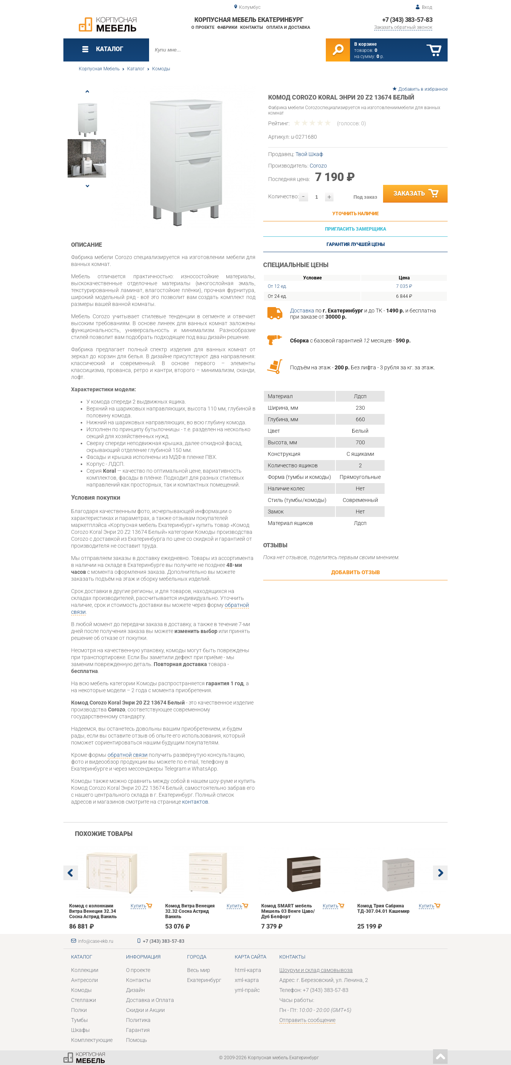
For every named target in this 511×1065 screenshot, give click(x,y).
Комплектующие (92, 1040)
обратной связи (128, 755)
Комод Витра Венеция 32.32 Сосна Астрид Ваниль (190, 911)
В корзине (365, 44)
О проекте (202, 27)
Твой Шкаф (309, 154)
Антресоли (84, 980)
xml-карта (247, 980)
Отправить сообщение (307, 1020)
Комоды (161, 68)
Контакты (251, 27)
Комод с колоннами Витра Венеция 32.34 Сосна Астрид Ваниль (93, 911)
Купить (138, 906)
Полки (79, 1010)
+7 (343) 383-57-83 (407, 19)
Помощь (136, 1040)
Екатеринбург (204, 980)
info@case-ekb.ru (95, 941)
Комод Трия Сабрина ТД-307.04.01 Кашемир (383, 908)
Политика (138, 1020)
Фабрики (227, 27)
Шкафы (80, 1030)
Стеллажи (83, 1000)
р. (380, 56)
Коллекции (84, 970)
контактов (195, 802)
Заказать (416, 194)
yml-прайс (247, 990)
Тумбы (79, 1020)
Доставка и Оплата (150, 1000)
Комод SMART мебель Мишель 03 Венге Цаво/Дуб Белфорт (288, 911)
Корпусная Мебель (99, 68)
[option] (183, 157)
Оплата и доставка (288, 27)
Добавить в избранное (423, 89)
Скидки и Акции (145, 1010)
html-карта (248, 970)
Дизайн (135, 990)
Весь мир (198, 970)
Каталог (135, 68)
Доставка (302, 310)
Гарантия (138, 1030)
